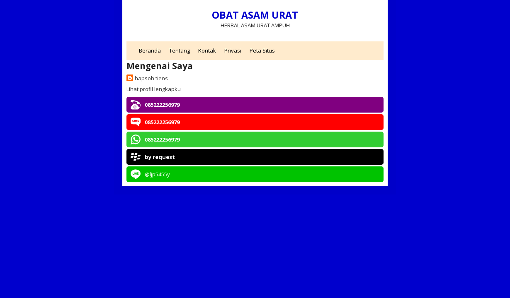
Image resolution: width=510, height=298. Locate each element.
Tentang (179, 50)
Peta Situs (262, 50)
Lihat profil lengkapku (153, 89)
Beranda (150, 50)
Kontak (207, 50)
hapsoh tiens (151, 78)
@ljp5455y (157, 174)
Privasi (232, 50)
